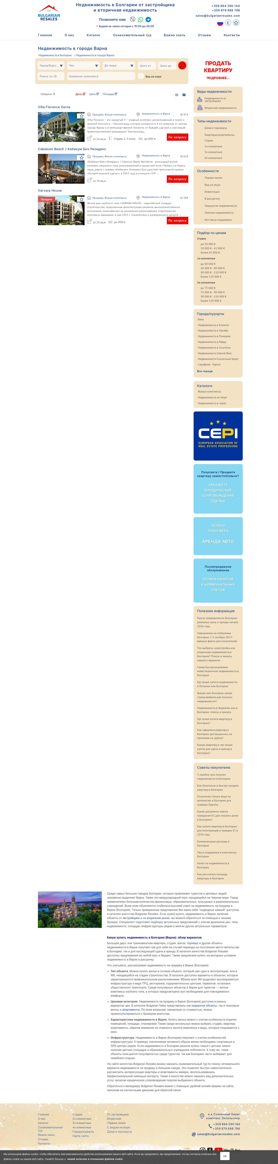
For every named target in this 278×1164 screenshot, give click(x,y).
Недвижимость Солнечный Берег (218, 359)
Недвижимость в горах (212, 403)
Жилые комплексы (209, 391)
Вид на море (149, 76)
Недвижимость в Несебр (213, 330)
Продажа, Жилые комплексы (110, 114)
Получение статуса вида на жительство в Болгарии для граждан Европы (214, 800)
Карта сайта (81, 1136)
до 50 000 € (208, 244)
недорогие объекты (204, 1005)
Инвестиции (212, 191)
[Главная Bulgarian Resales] (49, 12)
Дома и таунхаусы (216, 128)
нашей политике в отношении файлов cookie (95, 1159)
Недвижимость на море (212, 397)
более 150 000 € (211, 300)
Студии (209, 140)
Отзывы (204, 35)
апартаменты (131, 1009)
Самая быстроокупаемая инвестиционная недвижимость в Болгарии (218, 671)
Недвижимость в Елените (213, 325)
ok (225, 1156)
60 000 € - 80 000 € (213, 268)
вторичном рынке (158, 918)
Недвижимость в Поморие (214, 336)
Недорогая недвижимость (221, 205)
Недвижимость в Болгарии (55, 55)
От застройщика (118, 1114)
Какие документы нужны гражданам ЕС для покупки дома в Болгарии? (217, 815)
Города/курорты (83, 1131)
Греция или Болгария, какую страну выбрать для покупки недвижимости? (214, 697)
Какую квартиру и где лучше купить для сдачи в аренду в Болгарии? (214, 749)
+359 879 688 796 (226, 10)
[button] (42, 127)
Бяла (201, 319)
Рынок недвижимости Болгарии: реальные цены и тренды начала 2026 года (217, 622)
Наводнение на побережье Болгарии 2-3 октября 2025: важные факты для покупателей (217, 637)
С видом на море (118, 1127)
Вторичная (114, 1118)
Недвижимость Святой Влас (215, 353)
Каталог (94, 35)
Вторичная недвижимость (221, 108)
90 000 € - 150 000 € (213, 296)
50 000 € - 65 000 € (213, 248)
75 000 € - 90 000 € (213, 292)
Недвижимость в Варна (156, 113)
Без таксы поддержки (218, 219)
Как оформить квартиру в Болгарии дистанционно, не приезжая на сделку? (214, 734)
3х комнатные (213, 152)
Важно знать (175, 35)
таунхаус (192, 943)
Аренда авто (218, 533)
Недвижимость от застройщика (215, 99)
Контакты (232, 35)
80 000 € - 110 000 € (213, 272)
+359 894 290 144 (226, 6)
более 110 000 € (211, 276)
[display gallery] (182, 95)
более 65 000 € (210, 252)
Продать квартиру (218, 70)
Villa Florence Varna (54, 107)
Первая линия (213, 177)
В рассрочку (212, 198)
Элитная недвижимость (219, 212)
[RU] (220, 23)
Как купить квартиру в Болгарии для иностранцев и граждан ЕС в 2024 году (217, 830)
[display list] (176, 95)
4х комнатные (213, 158)
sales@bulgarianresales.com (218, 15)
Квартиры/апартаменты (219, 135)
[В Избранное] (82, 115)
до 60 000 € (208, 264)
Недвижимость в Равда (212, 342)
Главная (45, 35)
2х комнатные (213, 146)
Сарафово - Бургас (209, 364)
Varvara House (50, 190)
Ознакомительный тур (132, 35)
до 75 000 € (208, 288)
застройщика (131, 918)
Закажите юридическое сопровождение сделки (218, 486)
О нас (69, 35)
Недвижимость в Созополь (214, 347)
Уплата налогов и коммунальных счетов (218, 578)
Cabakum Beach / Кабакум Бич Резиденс (72, 149)
